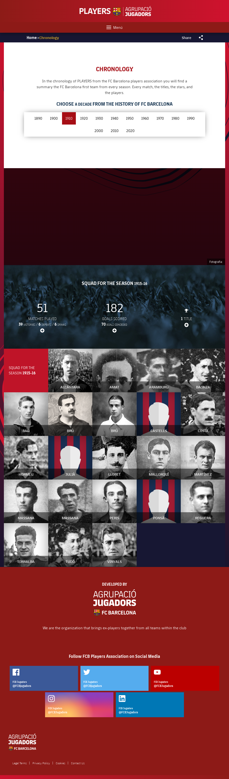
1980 (175, 118)
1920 (84, 118)
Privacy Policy (41, 763)
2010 (114, 130)
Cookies (60, 763)
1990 (191, 118)
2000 (99, 130)
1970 (160, 118)
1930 (99, 118)
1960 (145, 118)
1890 (38, 118)
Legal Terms (19, 763)
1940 (114, 118)
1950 (130, 118)
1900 (54, 118)
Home (32, 37)
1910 (68, 118)
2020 (130, 130)
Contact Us (78, 763)
